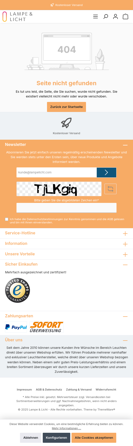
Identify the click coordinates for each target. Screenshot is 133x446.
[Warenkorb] (125, 16)
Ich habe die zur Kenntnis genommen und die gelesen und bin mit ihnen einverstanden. (69, 221)
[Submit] (106, 173)
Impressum (24, 391)
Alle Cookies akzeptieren (94, 438)
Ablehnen (31, 438)
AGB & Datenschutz (49, 391)
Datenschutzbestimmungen (43, 219)
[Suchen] (105, 16)
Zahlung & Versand (79, 391)
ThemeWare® (103, 407)
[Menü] (95, 16)
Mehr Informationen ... (66, 428)
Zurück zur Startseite (66, 107)
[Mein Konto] (115, 16)
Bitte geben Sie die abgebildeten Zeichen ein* (66, 200)
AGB (105, 219)
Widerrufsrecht (106, 391)
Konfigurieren (56, 438)
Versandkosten (93, 398)
